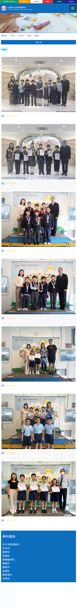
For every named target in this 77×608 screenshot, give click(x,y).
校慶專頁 (59, 1)
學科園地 (21, 35)
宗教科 (6, 578)
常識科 (6, 556)
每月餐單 (24, 1)
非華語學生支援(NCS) (9, 1)
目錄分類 (38, 42)
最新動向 (7, 575)
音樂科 (6, 571)
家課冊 (48, 1)
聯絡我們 (36, 1)
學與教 (13, 35)
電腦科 (6, 563)
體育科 (6, 567)
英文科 (6, 548)
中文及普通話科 (11, 544)
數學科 (6, 552)
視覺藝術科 (9, 559)
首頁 (6, 35)
